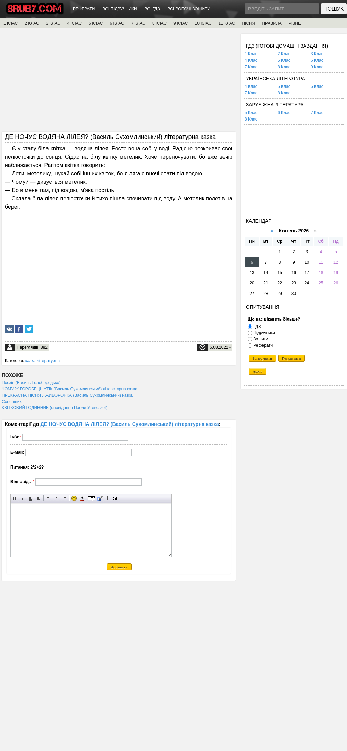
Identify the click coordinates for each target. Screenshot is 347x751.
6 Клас (317, 60)
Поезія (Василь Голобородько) (31, 382)
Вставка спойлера (116, 498)
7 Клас (251, 67)
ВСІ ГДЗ (152, 9)
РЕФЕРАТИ (84, 9)
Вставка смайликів (74, 498)
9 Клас (317, 67)
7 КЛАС (138, 23)
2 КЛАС (32, 23)
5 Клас (284, 60)
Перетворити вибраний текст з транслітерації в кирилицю (108, 498)
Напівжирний (15, 498)
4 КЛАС (74, 23)
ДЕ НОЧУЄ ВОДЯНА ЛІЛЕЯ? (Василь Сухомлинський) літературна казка (130, 424)
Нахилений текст (23, 498)
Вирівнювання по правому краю (64, 498)
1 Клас (251, 53)
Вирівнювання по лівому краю (48, 498)
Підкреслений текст (31, 498)
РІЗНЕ (295, 23)
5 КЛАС (95, 23)
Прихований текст (92, 498)
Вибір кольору (82, 498)
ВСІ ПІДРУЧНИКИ (119, 9)
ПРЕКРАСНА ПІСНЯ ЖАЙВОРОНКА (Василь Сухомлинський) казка (67, 395)
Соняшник (12, 401)
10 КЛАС (203, 23)
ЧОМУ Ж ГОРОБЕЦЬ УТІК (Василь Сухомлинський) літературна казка (69, 389)
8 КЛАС (159, 23)
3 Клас (317, 53)
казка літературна (42, 360)
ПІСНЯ (248, 23)
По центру (56, 498)
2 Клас (284, 53)
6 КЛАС (117, 23)
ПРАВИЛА (271, 23)
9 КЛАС (181, 23)
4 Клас (251, 60)
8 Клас (284, 67)
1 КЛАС (10, 23)
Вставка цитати (100, 498)
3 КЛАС (53, 23)
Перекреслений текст (39, 498)
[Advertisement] (118, 82)
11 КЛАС (226, 23)
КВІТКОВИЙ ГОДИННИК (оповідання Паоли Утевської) (54, 407)
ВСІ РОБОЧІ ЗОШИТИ (189, 9)
